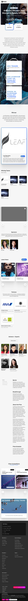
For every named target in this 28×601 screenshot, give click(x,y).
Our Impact (16, 555)
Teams (3, 566)
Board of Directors (5, 556)
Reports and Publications (19, 556)
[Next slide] (25, 224)
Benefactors (4, 558)
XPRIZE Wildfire (17, 541)
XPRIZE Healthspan (18, 543)
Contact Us (4, 589)
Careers (3, 591)
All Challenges (17, 540)
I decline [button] (7, 599)
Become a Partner (5, 578)
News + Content (4, 586)
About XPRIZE (4, 541)
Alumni (3, 563)
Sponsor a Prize (4, 576)
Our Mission (4, 540)
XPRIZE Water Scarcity (18, 546)
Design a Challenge (5, 581)
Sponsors (3, 560)
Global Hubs (4, 568)
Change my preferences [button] (13, 599)
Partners (3, 561)
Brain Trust (4, 565)
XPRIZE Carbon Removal (19, 545)
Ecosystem (4, 555)
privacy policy (13, 595)
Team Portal (4, 588)
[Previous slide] (3, 224)
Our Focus (3, 545)
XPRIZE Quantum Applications (19, 548)
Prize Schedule (4, 384)
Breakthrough (4, 381)
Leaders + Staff (4, 543)
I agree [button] (3, 599)
